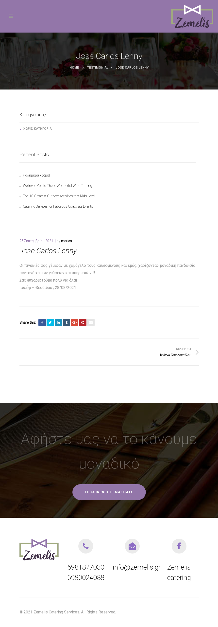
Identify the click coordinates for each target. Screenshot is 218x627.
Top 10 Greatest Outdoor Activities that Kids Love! (59, 196)
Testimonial (97, 68)
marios (66, 241)
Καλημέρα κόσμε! (36, 175)
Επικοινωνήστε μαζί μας (109, 492)
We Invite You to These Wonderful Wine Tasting (57, 186)
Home (74, 68)
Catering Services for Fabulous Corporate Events (58, 206)
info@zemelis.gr (137, 567)
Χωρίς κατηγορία (37, 128)
